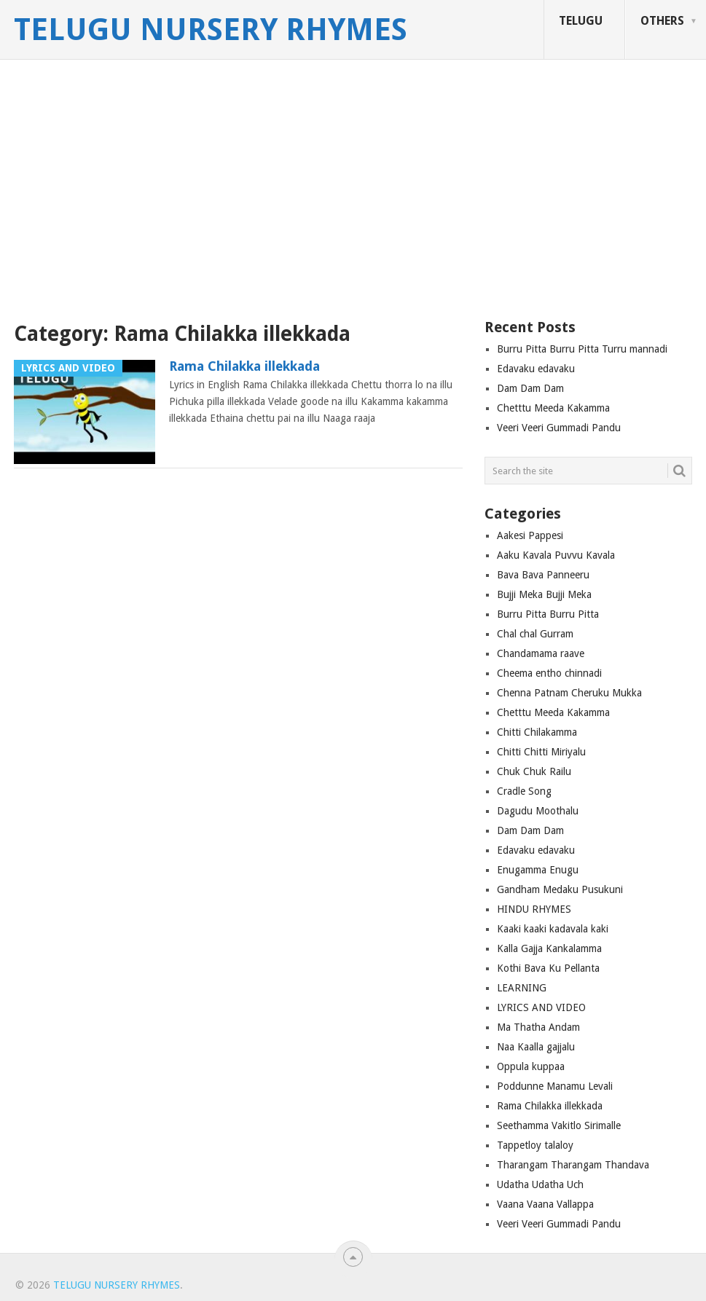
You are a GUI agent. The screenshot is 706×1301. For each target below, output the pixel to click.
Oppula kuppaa (531, 1066)
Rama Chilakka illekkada (244, 366)
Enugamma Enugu (537, 870)
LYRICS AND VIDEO (541, 1007)
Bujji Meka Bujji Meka (544, 594)
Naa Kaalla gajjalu (536, 1047)
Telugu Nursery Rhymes (210, 30)
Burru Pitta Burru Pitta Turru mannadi (582, 349)
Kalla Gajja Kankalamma (549, 948)
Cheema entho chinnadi (549, 673)
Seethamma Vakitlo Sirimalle (559, 1125)
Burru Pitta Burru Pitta (548, 614)
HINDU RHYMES (534, 909)
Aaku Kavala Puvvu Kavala (556, 555)
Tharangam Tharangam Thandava (573, 1165)
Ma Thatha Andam (538, 1027)
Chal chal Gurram (535, 634)
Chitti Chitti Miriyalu (541, 752)
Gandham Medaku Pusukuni (560, 889)
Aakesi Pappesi (530, 535)
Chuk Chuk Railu (534, 771)
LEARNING (521, 988)
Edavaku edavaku (536, 368)
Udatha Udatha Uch (540, 1184)
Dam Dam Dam (530, 388)
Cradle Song (524, 791)
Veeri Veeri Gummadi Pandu (559, 427)
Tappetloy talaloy (535, 1145)
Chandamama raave (540, 653)
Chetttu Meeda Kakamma (553, 408)
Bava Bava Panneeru (543, 575)
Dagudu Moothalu (537, 811)
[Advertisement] (353, 193)
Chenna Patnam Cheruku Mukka (569, 693)
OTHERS (662, 21)
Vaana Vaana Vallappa (545, 1204)
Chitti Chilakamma (537, 732)
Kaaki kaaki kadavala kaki (552, 929)
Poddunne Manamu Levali (555, 1086)
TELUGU (581, 21)
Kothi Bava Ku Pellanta (548, 968)
